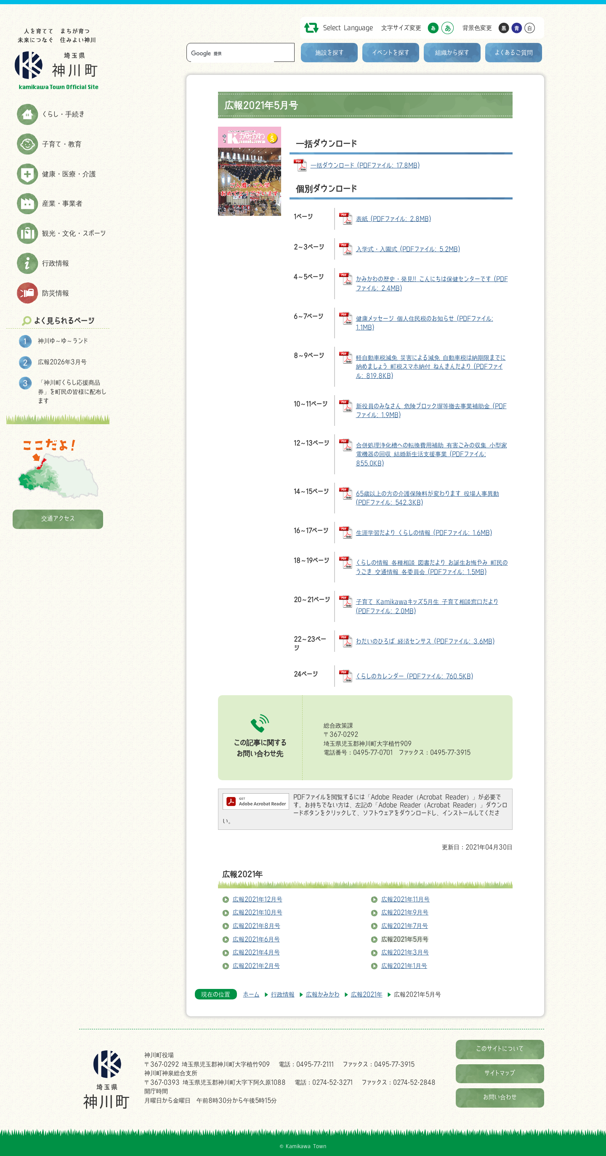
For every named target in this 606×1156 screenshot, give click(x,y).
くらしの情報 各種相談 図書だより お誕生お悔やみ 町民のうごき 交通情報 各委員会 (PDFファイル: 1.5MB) (432, 567)
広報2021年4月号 (256, 952)
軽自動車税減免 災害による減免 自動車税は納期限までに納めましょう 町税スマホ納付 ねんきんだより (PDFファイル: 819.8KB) (431, 366)
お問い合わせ (500, 1097)
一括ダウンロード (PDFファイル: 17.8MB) (365, 165)
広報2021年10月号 (257, 912)
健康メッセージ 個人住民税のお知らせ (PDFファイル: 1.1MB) (424, 323)
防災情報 (55, 293)
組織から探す (452, 52)
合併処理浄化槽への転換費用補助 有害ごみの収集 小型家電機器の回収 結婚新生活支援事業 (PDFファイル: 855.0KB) (431, 454)
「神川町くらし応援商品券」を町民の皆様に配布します (72, 391)
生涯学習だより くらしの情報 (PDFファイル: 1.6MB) (424, 532)
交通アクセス (58, 518)
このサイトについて (500, 1048)
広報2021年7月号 (404, 925)
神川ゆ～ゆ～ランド (63, 340)
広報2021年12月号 (257, 899)
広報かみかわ (323, 994)
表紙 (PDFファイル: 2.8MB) (393, 218)
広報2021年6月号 (256, 939)
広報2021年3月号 (405, 952)
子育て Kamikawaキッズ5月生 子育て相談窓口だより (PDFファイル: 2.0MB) (427, 606)
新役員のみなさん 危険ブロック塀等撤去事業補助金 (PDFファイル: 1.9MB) (431, 410)
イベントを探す (390, 52)
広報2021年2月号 (256, 965)
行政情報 (55, 263)
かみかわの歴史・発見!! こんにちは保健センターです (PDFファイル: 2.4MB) (432, 283)
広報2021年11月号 (405, 899)
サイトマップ (500, 1073)
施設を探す (329, 52)
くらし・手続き (63, 114)
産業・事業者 (62, 203)
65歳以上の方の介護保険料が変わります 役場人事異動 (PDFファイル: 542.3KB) (427, 498)
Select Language (348, 27)
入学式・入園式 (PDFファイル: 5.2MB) (408, 249)
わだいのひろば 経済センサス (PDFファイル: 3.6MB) (425, 641)
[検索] (232, 54)
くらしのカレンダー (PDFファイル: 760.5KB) (414, 676)
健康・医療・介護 (69, 173)
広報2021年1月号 (404, 965)
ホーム (251, 994)
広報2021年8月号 (256, 925)
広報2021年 (242, 874)
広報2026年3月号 (62, 362)
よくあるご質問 (514, 52)
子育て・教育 (62, 144)
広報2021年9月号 (404, 912)
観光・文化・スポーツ (74, 233)
